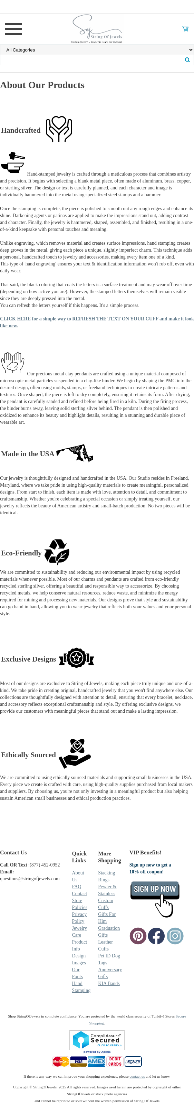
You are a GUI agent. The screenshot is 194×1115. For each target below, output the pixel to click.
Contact (79, 893)
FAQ (76, 886)
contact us (137, 1076)
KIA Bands (109, 983)
